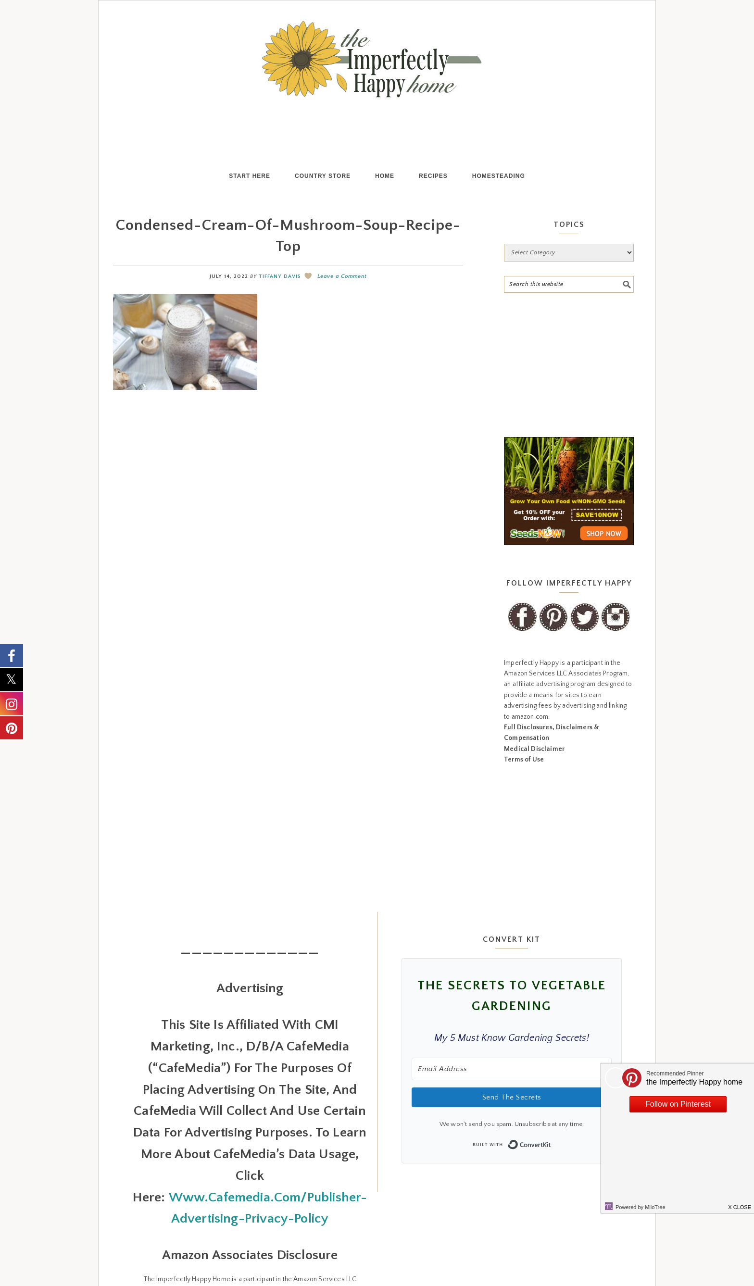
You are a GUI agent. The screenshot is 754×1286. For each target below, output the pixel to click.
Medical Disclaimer (534, 749)
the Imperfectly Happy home (377, 59)
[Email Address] (512, 1069)
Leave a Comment (341, 276)
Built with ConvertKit (551, 1142)
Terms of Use (524, 759)
